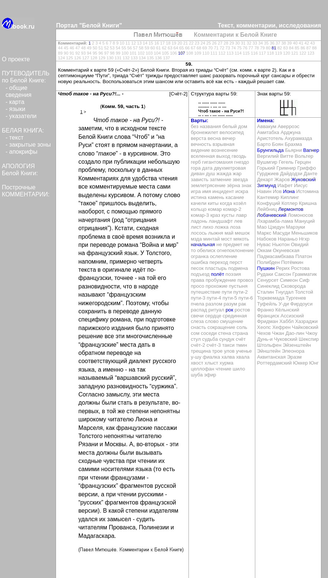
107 (181, 53)
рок (229, 310)
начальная (203, 244)
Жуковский (303, 179)
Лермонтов (291, 209)
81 (274, 48)
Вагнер (311, 150)
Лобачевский (271, 215)
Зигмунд (266, 185)
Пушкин (266, 268)
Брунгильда (270, 150)
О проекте (16, 59)
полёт (217, 274)
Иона (289, 191)
